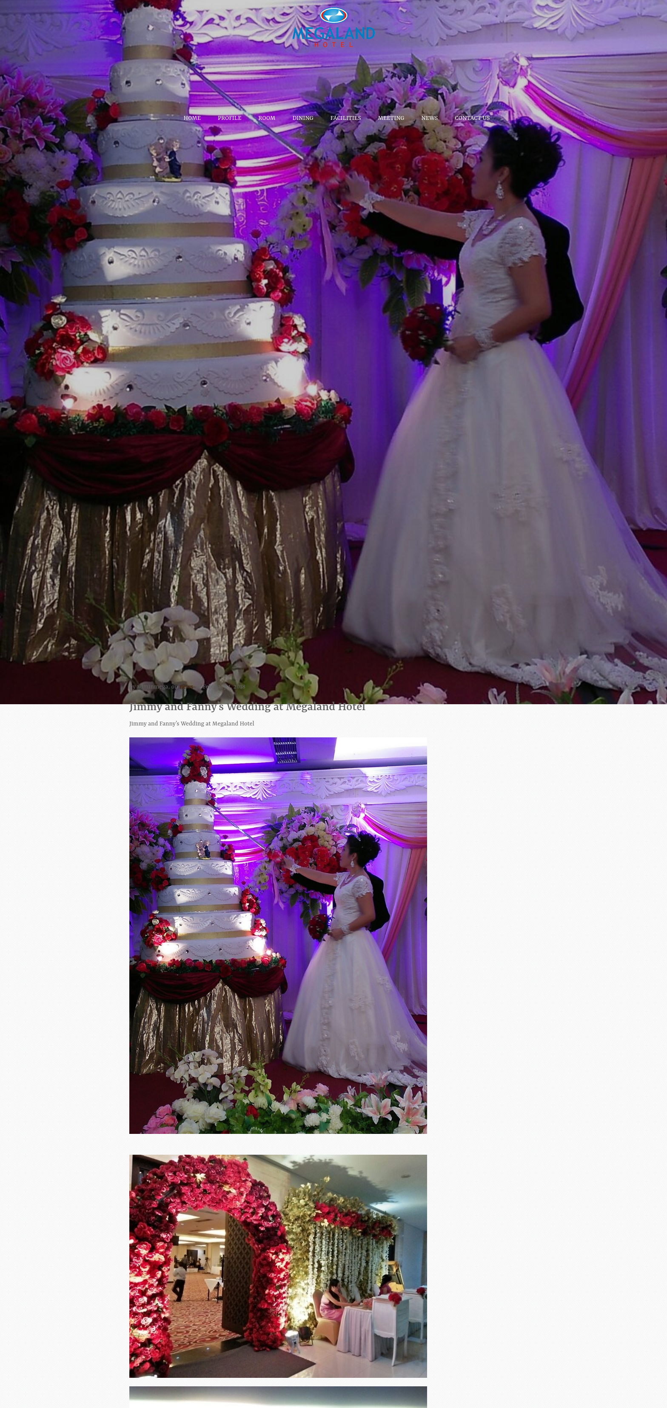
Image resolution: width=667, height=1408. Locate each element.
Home (192, 113)
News (429, 113)
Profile (229, 113)
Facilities (346, 113)
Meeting (391, 113)
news (186, 686)
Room (266, 113)
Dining (302, 113)
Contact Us (472, 113)
